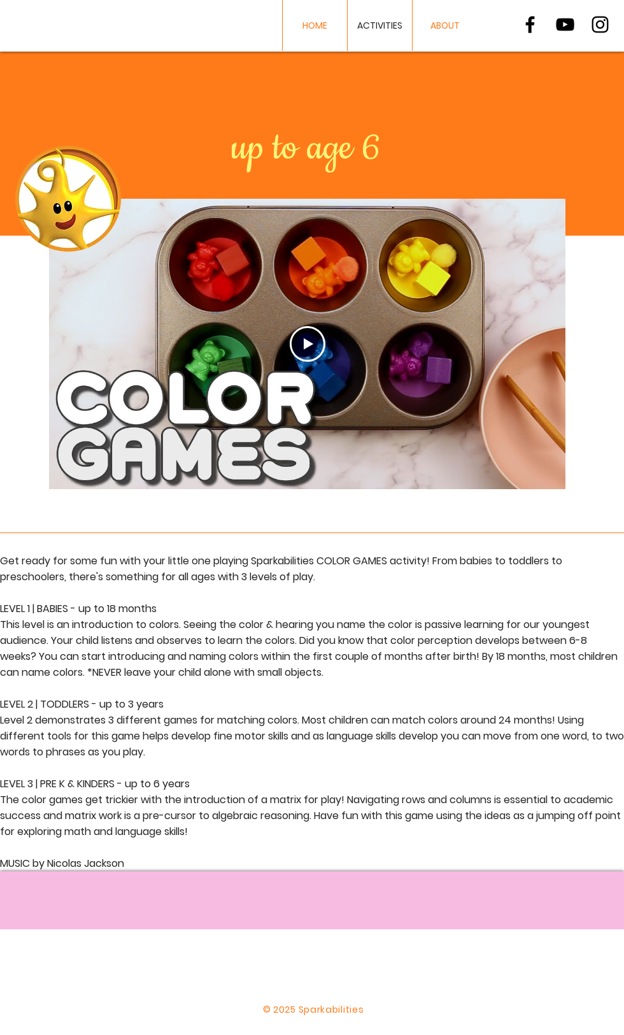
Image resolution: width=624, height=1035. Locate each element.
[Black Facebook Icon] (530, 24)
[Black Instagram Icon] (600, 24)
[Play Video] (307, 344)
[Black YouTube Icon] (565, 24)
